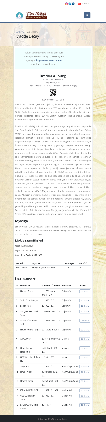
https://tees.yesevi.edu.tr (49, 60)
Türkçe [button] (83, 3)
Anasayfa (20, 32)
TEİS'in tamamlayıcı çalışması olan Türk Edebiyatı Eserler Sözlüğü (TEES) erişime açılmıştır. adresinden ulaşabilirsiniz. (44, 58)
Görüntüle (85, 291)
